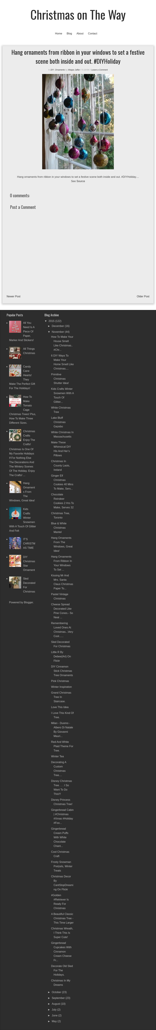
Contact (92, 33)
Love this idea (59, 707)
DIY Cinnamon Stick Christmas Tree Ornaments (62, 671)
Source (80, 181)
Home (58, 33)
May (55, 1021)
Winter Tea (57, 756)
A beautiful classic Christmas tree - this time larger (62, 918)
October (57, 992)
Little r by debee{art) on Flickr (61, 656)
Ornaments (60, 70)
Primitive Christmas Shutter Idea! (60, 378)
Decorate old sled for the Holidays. (62, 970)
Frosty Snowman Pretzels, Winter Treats (61, 866)
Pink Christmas (60, 681)
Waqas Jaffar (74, 70)
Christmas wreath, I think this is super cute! (62, 933)
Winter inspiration (61, 686)
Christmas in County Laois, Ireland (60, 465)
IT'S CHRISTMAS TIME (29, 543)
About (80, 33)
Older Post (143, 296)
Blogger (28, 602)
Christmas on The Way (78, 14)
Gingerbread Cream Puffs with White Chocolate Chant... (59, 837)
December (58, 326)
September (59, 998)
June (55, 1015)
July (54, 1009)
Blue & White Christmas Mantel (58, 527)
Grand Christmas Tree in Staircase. (61, 697)
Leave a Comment (99, 70)
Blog (69, 33)
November (58, 331)
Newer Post (13, 296)
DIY (52, 70)
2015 (51, 321)
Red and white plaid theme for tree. (62, 746)
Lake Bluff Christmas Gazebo (58, 422)
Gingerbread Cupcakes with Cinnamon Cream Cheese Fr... (61, 952)
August (56, 1003)
